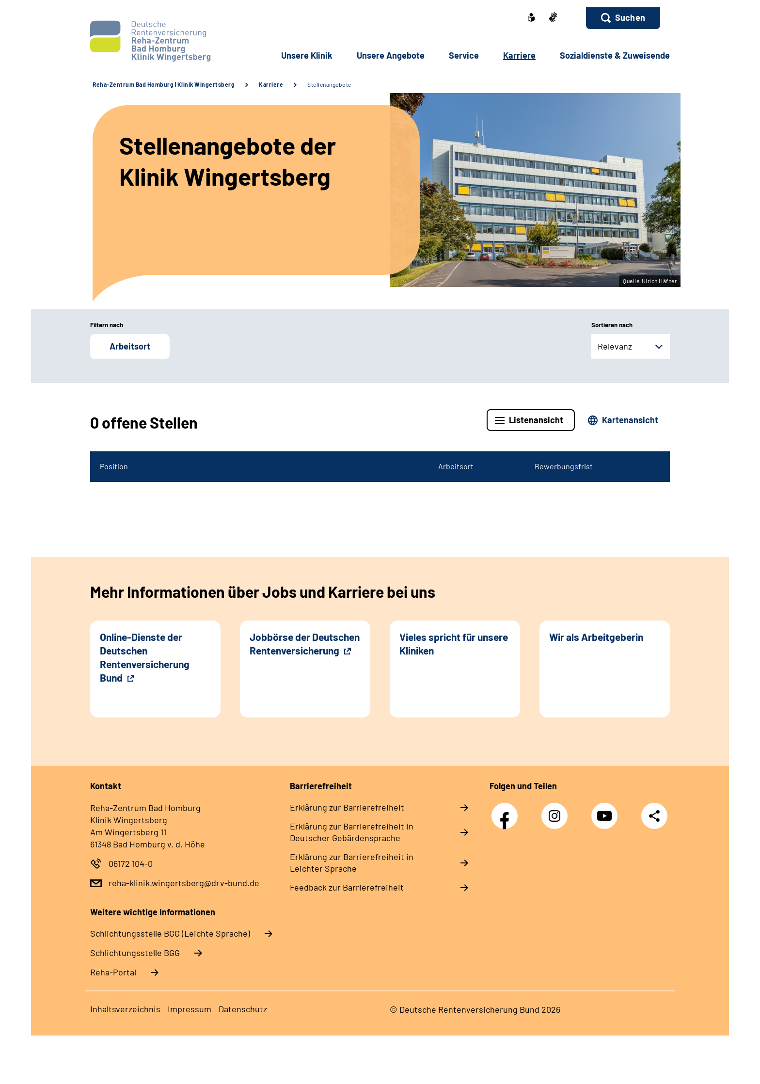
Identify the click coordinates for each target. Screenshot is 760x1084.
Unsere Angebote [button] (391, 55)
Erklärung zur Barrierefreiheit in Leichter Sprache (351, 862)
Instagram (557, 811)
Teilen (654, 815)
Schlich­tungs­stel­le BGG (135, 952)
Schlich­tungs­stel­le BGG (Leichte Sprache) (170, 933)
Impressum (189, 1009)
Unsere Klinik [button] (306, 55)
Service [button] (464, 55)
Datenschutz (243, 1009)
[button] (623, 18)
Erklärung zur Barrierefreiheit (347, 807)
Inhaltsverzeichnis (125, 1009)
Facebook (507, 811)
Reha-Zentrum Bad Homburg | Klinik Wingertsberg (164, 84)
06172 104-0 (131, 863)
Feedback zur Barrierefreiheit (347, 887)
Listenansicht (536, 419)
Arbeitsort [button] (130, 346)
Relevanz (615, 346)
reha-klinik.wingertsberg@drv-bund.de (184, 882)
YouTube (606, 811)
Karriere (271, 84)
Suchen (630, 17)
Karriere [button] (519, 55)
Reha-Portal (113, 972)
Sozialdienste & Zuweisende (615, 55)
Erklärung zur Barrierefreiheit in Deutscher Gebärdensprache (351, 832)
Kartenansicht (630, 419)
